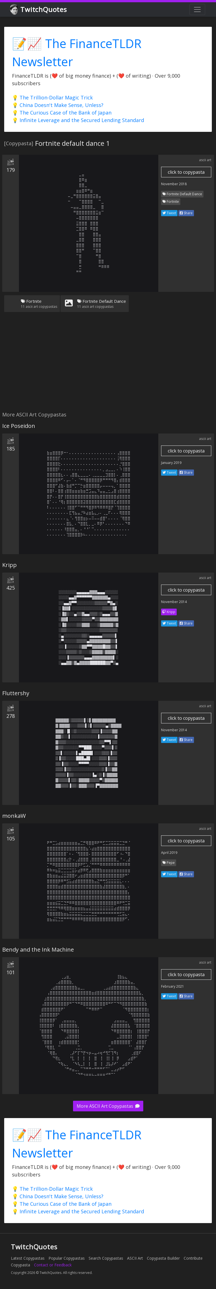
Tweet (169, 213)
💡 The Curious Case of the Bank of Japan (61, 112)
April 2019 (169, 852)
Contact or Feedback (53, 1264)
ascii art (205, 160)
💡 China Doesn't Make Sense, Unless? (57, 105)
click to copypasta (186, 172)
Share (186, 213)
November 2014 (174, 601)
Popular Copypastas (66, 1258)
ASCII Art (135, 1258)
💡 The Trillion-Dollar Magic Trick (52, 97)
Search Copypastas (106, 1258)
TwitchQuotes (39, 9)
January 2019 (171, 462)
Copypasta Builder (163, 1258)
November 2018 (174, 184)
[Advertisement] (107, 365)
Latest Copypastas (28, 1258)
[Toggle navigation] (197, 9)
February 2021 (172, 986)
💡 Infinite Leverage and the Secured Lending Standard (78, 120)
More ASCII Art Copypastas (108, 1106)
